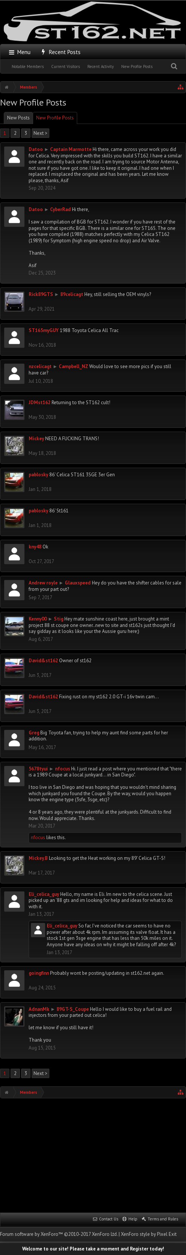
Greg (34, 732)
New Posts (18, 118)
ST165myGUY (44, 330)
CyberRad (60, 209)
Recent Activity (100, 66)
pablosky (38, 474)
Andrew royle (43, 583)
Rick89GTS (41, 294)
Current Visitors (65, 66)
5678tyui (38, 769)
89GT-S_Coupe (72, 1009)
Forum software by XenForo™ (58, 1234)
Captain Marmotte (70, 149)
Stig (58, 619)
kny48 (35, 547)
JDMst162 (39, 402)
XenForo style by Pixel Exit (149, 1234)
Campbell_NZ (73, 366)
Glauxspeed (78, 583)
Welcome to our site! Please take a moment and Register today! (93, 1249)
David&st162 (43, 660)
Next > (40, 133)
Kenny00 (38, 619)
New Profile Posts (136, 66)
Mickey (36, 438)
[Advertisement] (93, 1154)
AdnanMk (39, 1009)
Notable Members (28, 66)
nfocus (62, 769)
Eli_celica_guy (44, 894)
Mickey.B (38, 858)
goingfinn (39, 973)
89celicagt (71, 294)
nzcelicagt (40, 366)
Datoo (36, 149)
